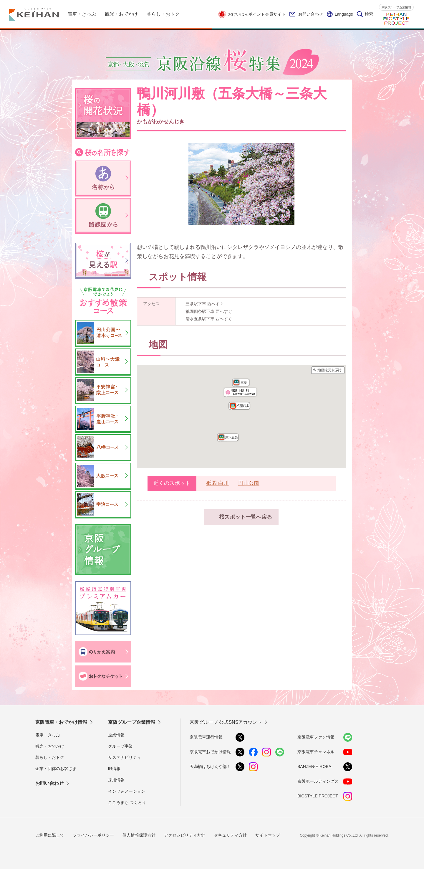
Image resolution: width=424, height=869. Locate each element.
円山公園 (248, 483)
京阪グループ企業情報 (396, 7)
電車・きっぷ (47, 735)
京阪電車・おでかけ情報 (61, 722)
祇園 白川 (217, 483)
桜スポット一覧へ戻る (245, 517)
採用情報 (116, 779)
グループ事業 (120, 746)
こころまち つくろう (127, 802)
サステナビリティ (124, 757)
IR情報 (114, 768)
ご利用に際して (49, 835)
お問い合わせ (306, 14)
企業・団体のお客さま (56, 768)
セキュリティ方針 (230, 835)
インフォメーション (126, 791)
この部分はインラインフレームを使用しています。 (241, 416)
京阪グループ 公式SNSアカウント (226, 722)
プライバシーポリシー (93, 835)
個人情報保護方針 (138, 835)
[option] (241, 184)
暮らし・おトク (49, 757)
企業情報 (116, 735)
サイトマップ (267, 835)
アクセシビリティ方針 (184, 835)
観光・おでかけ (49, 746)
